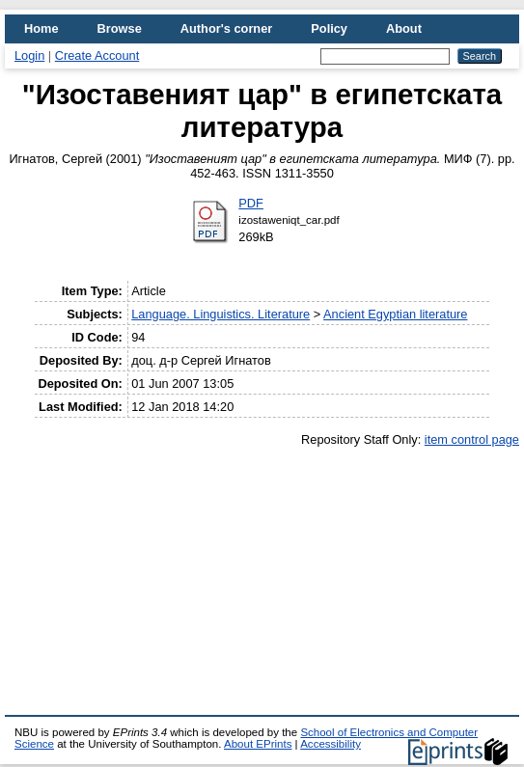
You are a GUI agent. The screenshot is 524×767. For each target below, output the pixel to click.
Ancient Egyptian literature (395, 314)
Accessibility (330, 744)
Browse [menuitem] (119, 28)
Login (29, 55)
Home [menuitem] (41, 28)
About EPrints (257, 744)
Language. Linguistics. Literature (220, 314)
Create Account (97, 55)
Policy (329, 28)
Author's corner (226, 28)
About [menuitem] (404, 28)
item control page (472, 439)
